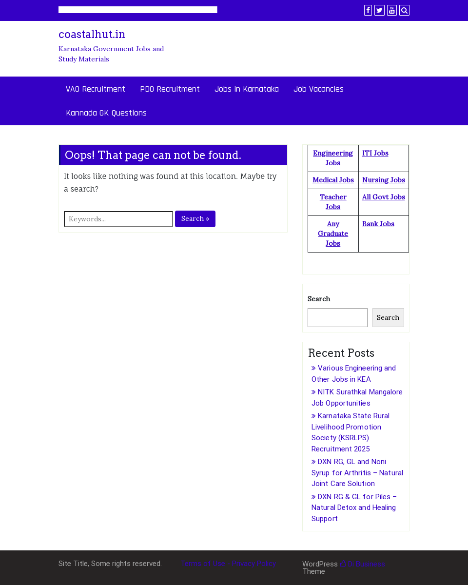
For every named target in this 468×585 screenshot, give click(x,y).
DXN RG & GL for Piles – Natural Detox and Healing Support (354, 507)
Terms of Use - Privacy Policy (228, 563)
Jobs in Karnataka (246, 89)
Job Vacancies (318, 89)
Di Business (362, 564)
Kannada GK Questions (106, 112)
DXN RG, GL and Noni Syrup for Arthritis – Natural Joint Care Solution (357, 472)
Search (319, 298)
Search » (195, 218)
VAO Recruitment (95, 89)
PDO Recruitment (170, 89)
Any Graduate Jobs (333, 233)
